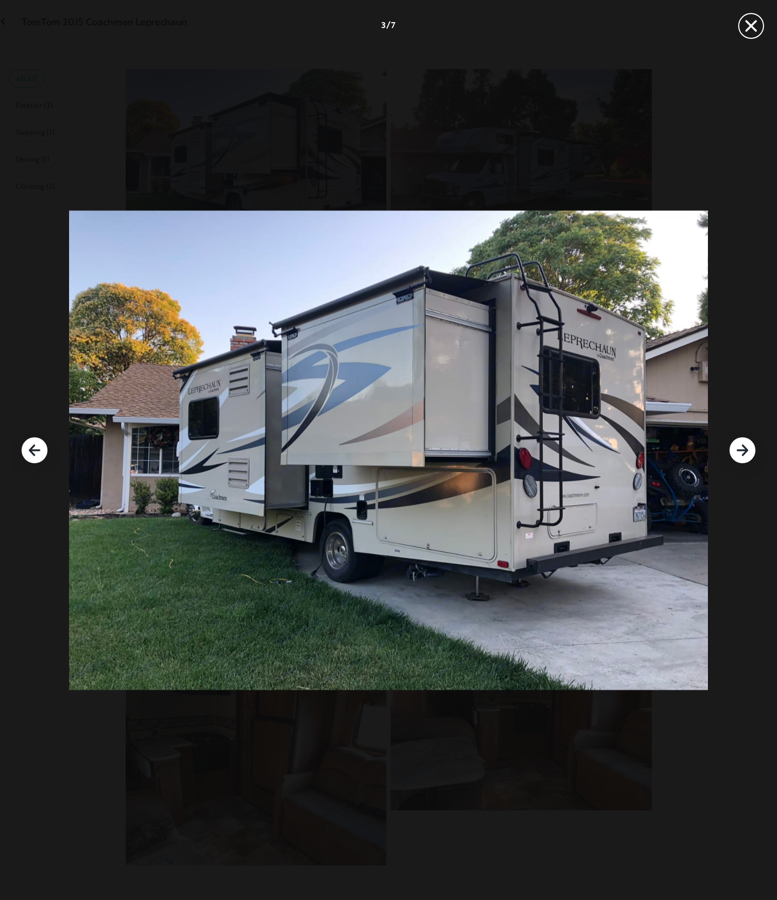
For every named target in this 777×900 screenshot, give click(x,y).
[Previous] (34, 450)
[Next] (742, 450)
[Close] (751, 26)
